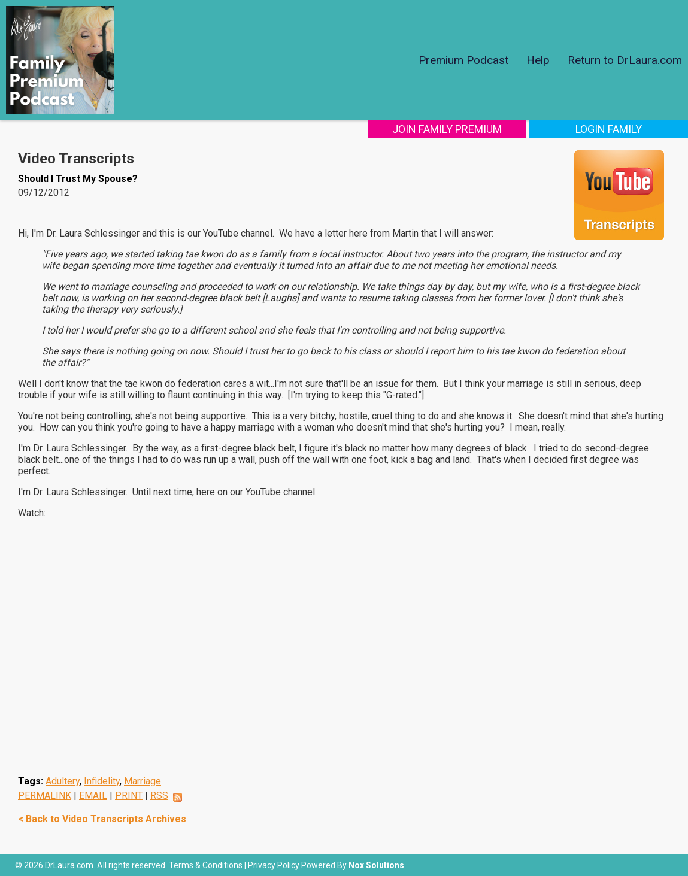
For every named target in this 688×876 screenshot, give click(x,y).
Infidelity (102, 781)
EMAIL (93, 795)
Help (538, 60)
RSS (159, 795)
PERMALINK (44, 795)
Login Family (608, 129)
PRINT (129, 795)
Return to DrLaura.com (625, 60)
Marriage (142, 781)
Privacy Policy (273, 865)
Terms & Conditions (206, 865)
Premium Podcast (463, 60)
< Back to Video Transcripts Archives (102, 819)
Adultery (63, 781)
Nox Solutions (376, 865)
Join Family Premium (447, 129)
